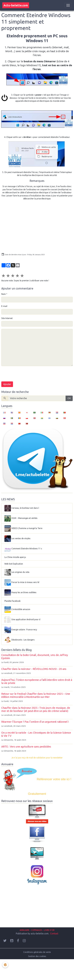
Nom (3, 294)
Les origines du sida (16, 572)
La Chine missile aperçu (15, 557)
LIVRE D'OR (48, 930)
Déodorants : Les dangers (19, 640)
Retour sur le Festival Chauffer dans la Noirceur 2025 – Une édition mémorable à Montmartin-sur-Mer (35, 695)
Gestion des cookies (37, 956)
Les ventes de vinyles (17, 538)
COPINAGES (36, 930)
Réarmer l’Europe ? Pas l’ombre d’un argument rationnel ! (35, 721)
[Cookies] (5, 965)
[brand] (15, 5)
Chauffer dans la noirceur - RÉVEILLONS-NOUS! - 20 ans (33, 669)
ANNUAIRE (24, 930)
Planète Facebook (12, 601)
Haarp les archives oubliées (20, 592)
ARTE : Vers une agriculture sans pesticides (26, 746)
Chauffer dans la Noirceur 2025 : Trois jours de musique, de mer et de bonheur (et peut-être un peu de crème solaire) (35, 709)
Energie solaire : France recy (20, 630)
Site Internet (7, 318)
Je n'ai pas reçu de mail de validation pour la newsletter (37, 757)
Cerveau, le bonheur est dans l (21, 508)
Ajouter (7, 384)
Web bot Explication (13, 564)
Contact (54, 933)
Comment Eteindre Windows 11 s (23, 549)
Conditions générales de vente (37, 952)
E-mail (4, 306)
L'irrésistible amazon (17, 609)
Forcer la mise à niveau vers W (21, 582)
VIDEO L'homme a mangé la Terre (23, 528)
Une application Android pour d (22, 619)
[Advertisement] (33, 908)
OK (69, 398)
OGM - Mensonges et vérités (20, 518)
